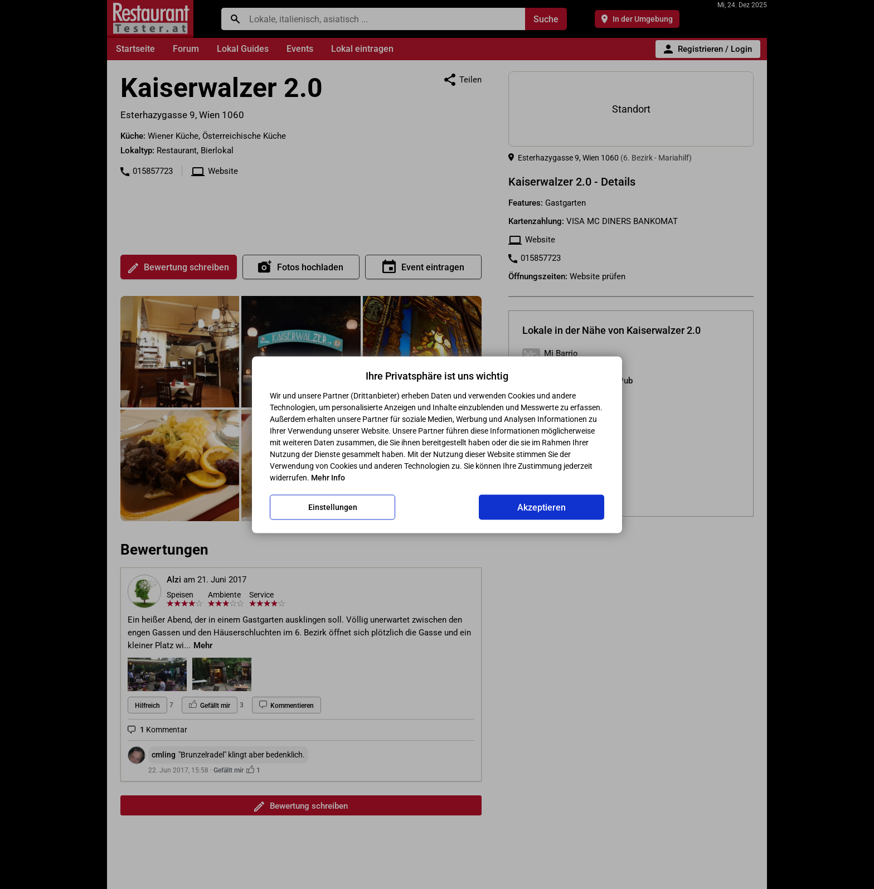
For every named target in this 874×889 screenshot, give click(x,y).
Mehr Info (328, 477)
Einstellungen (332, 507)
